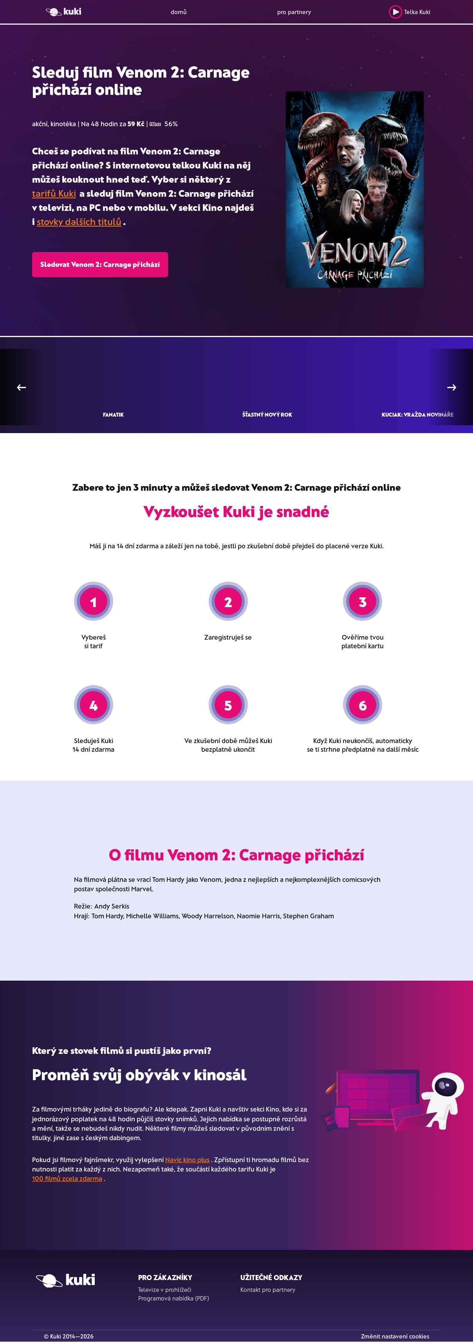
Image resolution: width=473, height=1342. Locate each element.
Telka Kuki (409, 12)
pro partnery (294, 11)
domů (179, 11)
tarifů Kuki (54, 193)
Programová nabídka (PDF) (173, 1298)
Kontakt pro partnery (267, 1289)
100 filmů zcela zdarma (67, 1178)
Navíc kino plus (187, 1159)
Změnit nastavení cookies (395, 1336)
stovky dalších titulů (79, 221)
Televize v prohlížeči (164, 1289)
